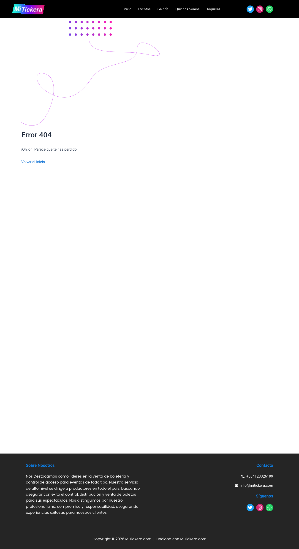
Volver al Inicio (33, 162)
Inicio (127, 9)
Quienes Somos (187, 9)
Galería (163, 9)
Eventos (144, 9)
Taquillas (213, 9)
